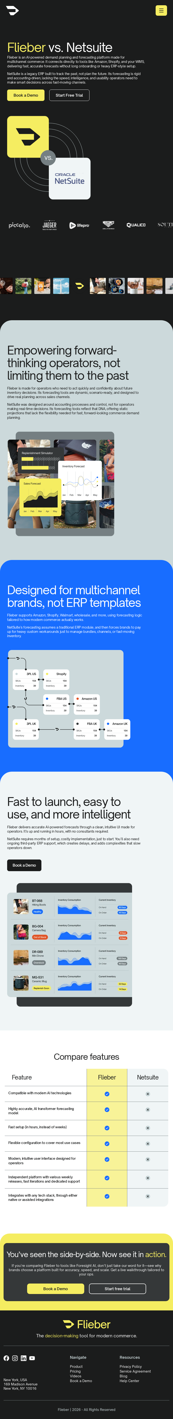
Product (76, 1366)
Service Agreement (135, 1371)
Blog (123, 1376)
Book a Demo (26, 95)
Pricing (75, 1371)
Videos (75, 1376)
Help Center (129, 1381)
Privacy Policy (131, 1366)
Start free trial (117, 1288)
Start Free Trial (69, 95)
